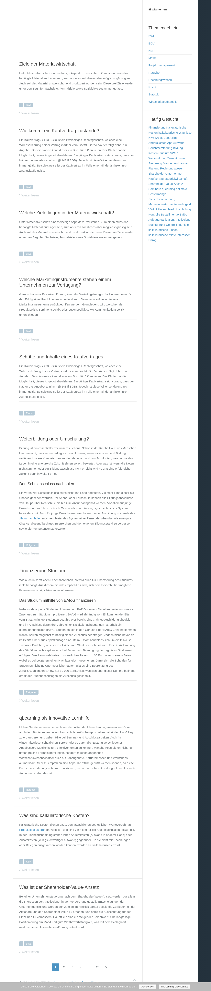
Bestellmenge (170, 214)
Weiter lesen (30, 113)
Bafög (183, 214)
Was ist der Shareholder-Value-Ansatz (59, 887)
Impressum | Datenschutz (174, 986)
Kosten (153, 153)
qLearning (168, 189)
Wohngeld (184, 204)
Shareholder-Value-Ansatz (166, 183)
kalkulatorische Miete (162, 235)
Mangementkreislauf (176, 163)
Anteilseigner (183, 219)
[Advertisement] (77, 27)
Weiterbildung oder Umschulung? (54, 438)
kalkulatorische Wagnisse (175, 132)
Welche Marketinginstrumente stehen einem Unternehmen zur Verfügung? (65, 282)
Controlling (170, 137)
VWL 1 (174, 153)
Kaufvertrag (156, 178)
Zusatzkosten (176, 158)
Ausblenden (147, 986)
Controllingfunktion (178, 224)
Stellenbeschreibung (162, 199)
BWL (28, 105)
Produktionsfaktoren (32, 829)
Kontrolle (154, 214)
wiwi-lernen (158, 9)
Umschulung (182, 209)
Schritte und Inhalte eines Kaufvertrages (61, 356)
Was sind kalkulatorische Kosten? (54, 815)
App (169, 142)
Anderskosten (158, 142)
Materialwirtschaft (175, 178)
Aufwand (178, 142)
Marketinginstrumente (163, 204)
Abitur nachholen (30, 518)
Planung (154, 168)
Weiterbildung (157, 158)
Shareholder (157, 173)
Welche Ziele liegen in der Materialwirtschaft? (66, 212)
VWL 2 (153, 209)
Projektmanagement (162, 65)
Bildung (178, 148)
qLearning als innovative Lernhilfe (54, 718)
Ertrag (153, 240)
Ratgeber (31, 545)
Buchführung (157, 224)
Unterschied (166, 209)
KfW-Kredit (156, 137)
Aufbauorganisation (161, 219)
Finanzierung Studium (42, 570)
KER (28, 861)
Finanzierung (157, 127)
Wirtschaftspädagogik (163, 101)
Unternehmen (174, 173)
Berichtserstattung (160, 148)
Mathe (153, 58)
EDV (152, 43)
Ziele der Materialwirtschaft (47, 64)
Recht (29, 413)
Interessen (184, 235)
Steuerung (155, 163)
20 (97, 967)
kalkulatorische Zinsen (163, 229)
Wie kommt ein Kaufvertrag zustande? (59, 130)
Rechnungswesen (160, 79)
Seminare (155, 189)
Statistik (154, 94)
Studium (163, 153)
